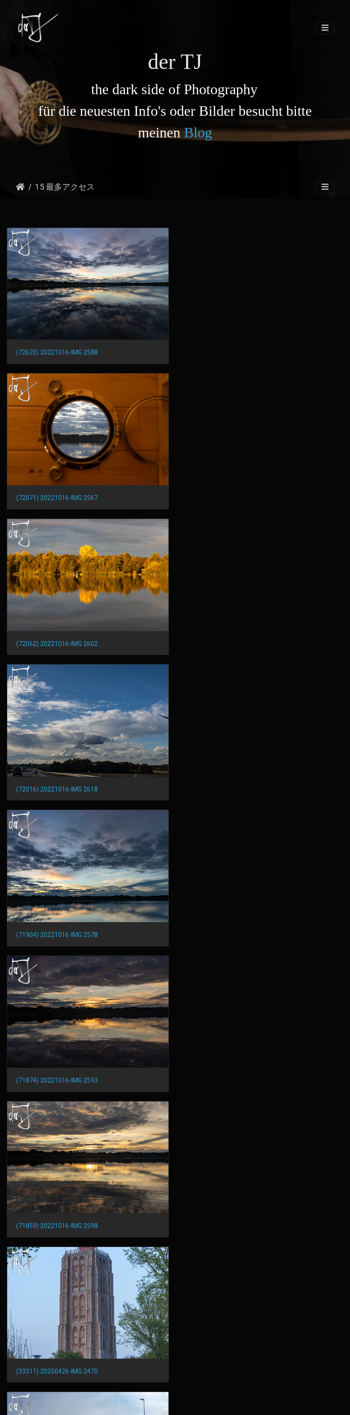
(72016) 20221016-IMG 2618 (232, 496)
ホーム (20, 187)
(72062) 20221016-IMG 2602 (57, 496)
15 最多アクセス (65, 186)
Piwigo (183, 1400)
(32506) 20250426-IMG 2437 (57, 932)
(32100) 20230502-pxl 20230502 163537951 (79, 1366)
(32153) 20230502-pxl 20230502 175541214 (254, 1221)
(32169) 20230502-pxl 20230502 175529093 (79, 1221)
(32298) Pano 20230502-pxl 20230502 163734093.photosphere (262, 932)
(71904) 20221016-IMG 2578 (57, 642)
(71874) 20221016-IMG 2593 (232, 642)
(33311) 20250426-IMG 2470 (232, 787)
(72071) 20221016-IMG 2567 (232, 351)
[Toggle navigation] (325, 28)
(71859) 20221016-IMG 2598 (57, 787)
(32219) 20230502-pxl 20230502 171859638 (79, 1077)
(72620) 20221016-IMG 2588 (57, 351)
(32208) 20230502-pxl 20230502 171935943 (254, 1077)
